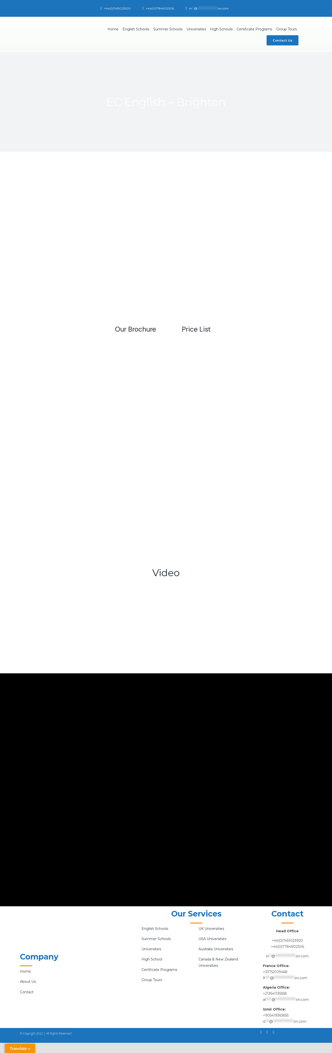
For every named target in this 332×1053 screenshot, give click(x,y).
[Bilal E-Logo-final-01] (53, 21)
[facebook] (261, 1032)
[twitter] (273, 1032)
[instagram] (267, 1032)
